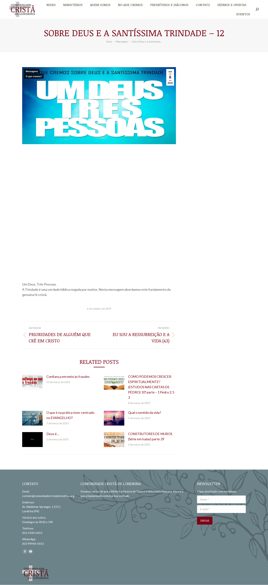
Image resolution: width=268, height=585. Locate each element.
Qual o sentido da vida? (144, 412)
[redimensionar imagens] (32, 382)
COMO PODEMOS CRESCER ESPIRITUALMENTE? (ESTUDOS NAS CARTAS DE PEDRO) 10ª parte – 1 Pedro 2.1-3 (151, 386)
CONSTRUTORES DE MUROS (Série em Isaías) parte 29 (150, 436)
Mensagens (32, 71)
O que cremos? (34, 76)
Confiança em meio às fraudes (68, 376)
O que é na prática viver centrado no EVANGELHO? (70, 415)
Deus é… (52, 434)
